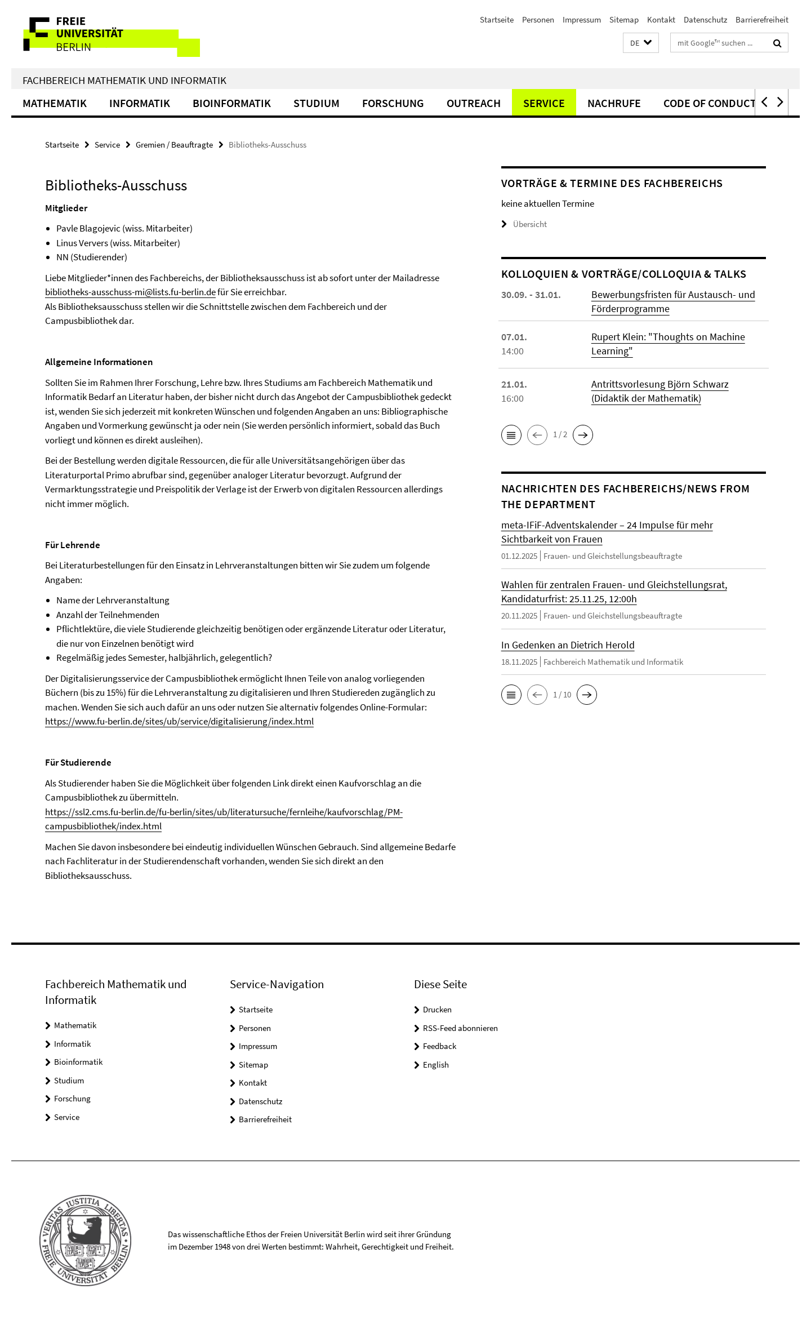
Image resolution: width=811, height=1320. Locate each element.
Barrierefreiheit (762, 19)
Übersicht (524, 224)
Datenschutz (705, 19)
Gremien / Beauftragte (174, 144)
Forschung (393, 103)
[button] (641, 43)
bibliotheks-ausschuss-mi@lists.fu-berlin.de (130, 292)
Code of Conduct (709, 103)
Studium (316, 103)
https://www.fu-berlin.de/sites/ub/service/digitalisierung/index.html (179, 721)
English (436, 1064)
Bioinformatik (232, 103)
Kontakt (661, 19)
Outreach (474, 103)
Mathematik (55, 103)
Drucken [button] (437, 1009)
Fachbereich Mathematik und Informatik (124, 80)
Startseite (497, 19)
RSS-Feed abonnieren (460, 1028)
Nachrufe (614, 103)
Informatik (139, 103)
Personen (538, 19)
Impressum (582, 19)
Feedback (439, 1046)
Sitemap (624, 19)
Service (544, 103)
